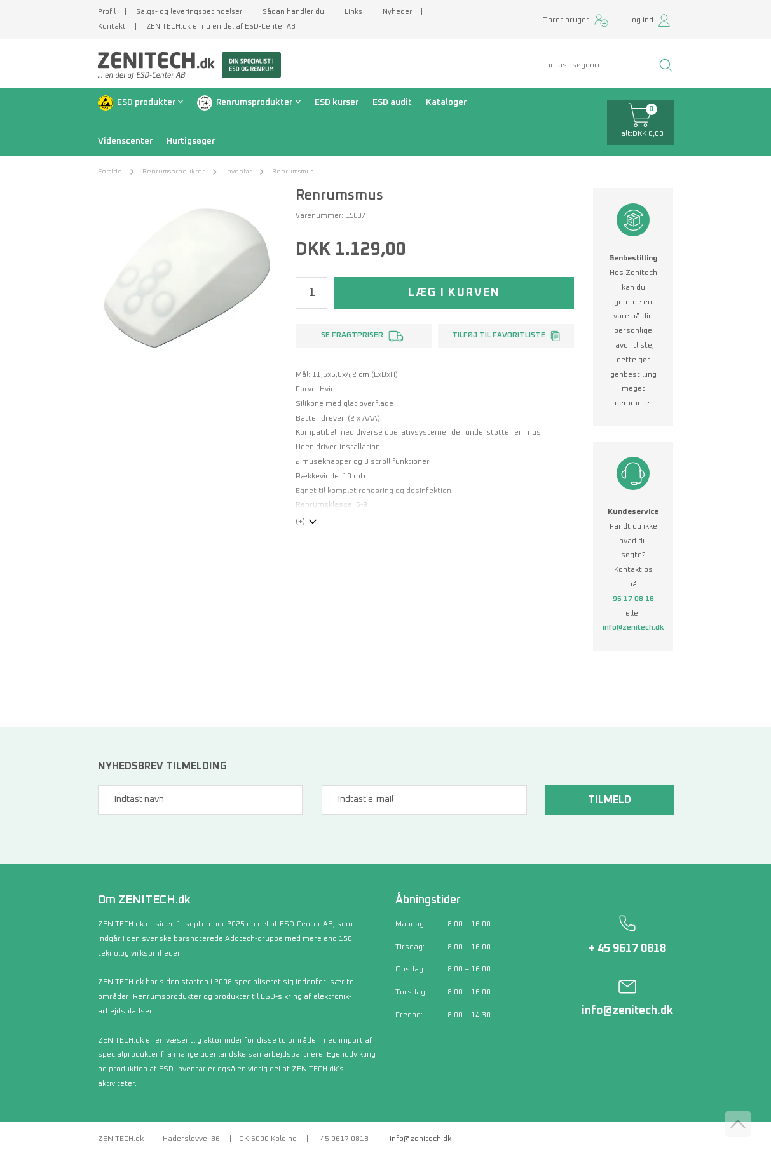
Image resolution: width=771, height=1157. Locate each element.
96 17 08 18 (633, 599)
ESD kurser (336, 102)
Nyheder (397, 11)
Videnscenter (125, 141)
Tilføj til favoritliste (498, 335)
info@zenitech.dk (633, 628)
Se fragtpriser (352, 335)
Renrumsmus (292, 171)
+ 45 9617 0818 (627, 948)
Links (353, 11)
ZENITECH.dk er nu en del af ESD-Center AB (221, 26)
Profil (107, 11)
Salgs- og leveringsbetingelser (189, 11)
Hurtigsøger (191, 141)
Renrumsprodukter (254, 102)
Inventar (238, 171)
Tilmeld (609, 800)
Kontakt (112, 26)
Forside (110, 171)
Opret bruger (565, 20)
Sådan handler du (293, 11)
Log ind (640, 20)
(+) (300, 521)
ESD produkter (146, 102)
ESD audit (392, 102)
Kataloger (446, 102)
